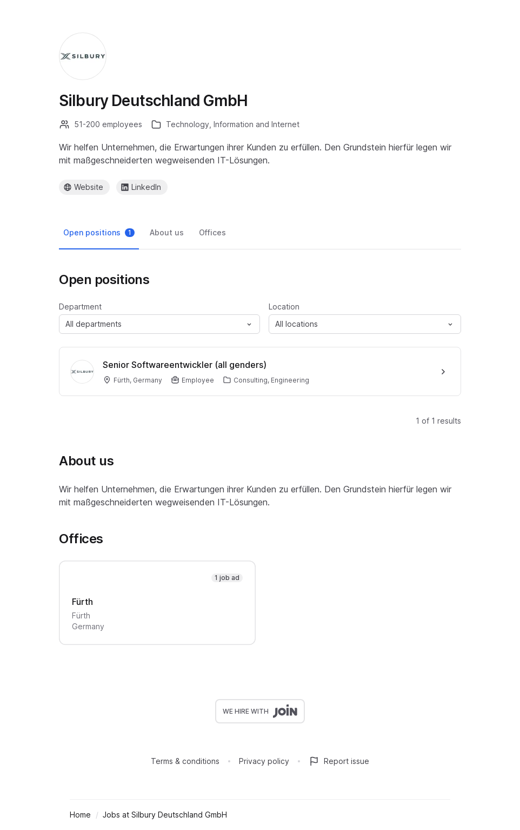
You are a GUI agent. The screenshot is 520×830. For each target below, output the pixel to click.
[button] (159, 324)
